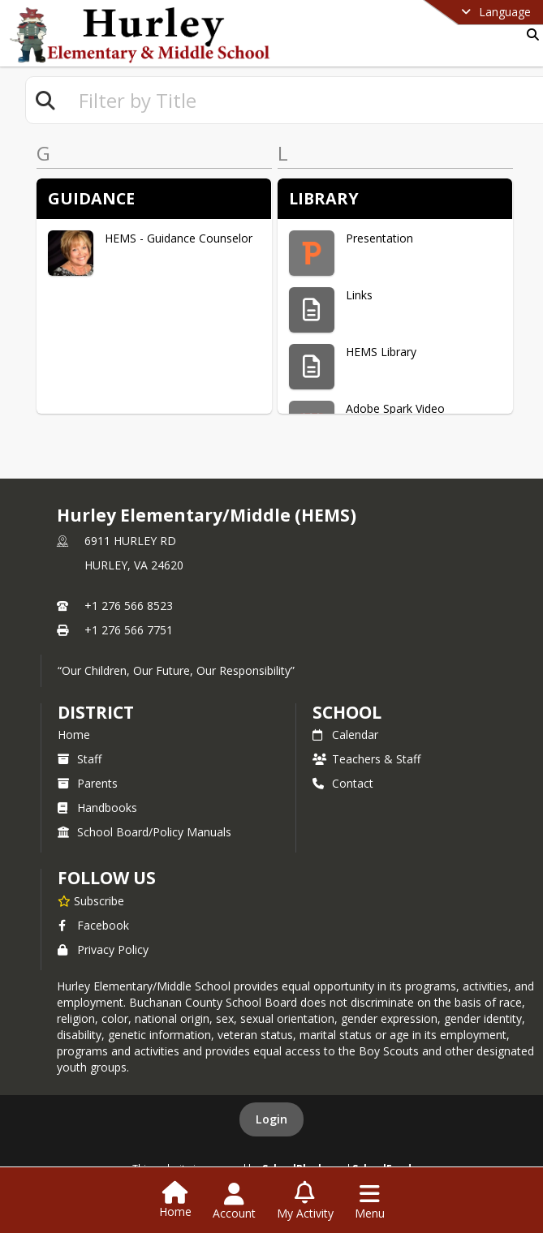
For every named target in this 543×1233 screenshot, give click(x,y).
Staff (79, 759)
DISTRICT (96, 712)
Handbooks (97, 807)
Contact (342, 783)
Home (74, 734)
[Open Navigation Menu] (370, 1201)
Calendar (345, 734)
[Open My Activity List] (305, 1201)
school (346, 712)
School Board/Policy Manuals (144, 832)
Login (271, 1119)
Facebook (93, 925)
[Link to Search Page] (529, 34)
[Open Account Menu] (234, 1201)
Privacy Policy (103, 949)
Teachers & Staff (366, 759)
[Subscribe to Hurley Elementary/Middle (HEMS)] (91, 900)
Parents (88, 783)
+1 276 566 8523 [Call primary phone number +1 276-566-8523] (128, 605)
